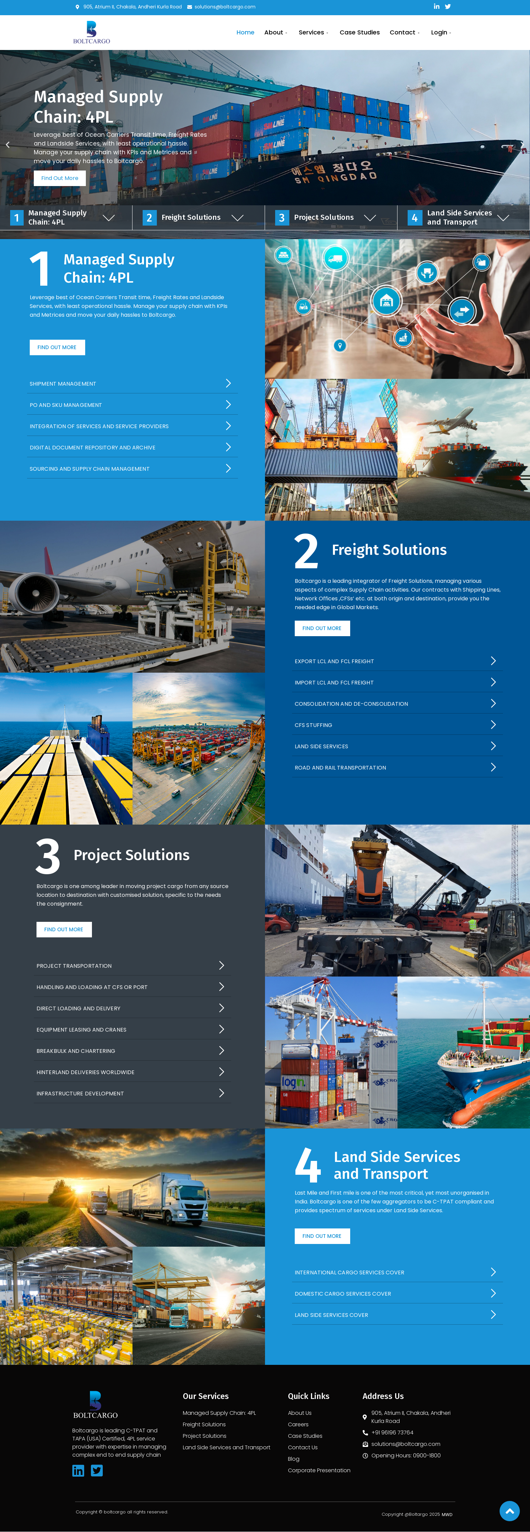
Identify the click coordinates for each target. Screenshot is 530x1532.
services (313, 32)
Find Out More (59, 178)
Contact (405, 32)
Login (442, 32)
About (275, 32)
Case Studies (359, 32)
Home (243, 32)
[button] (57, 348)
